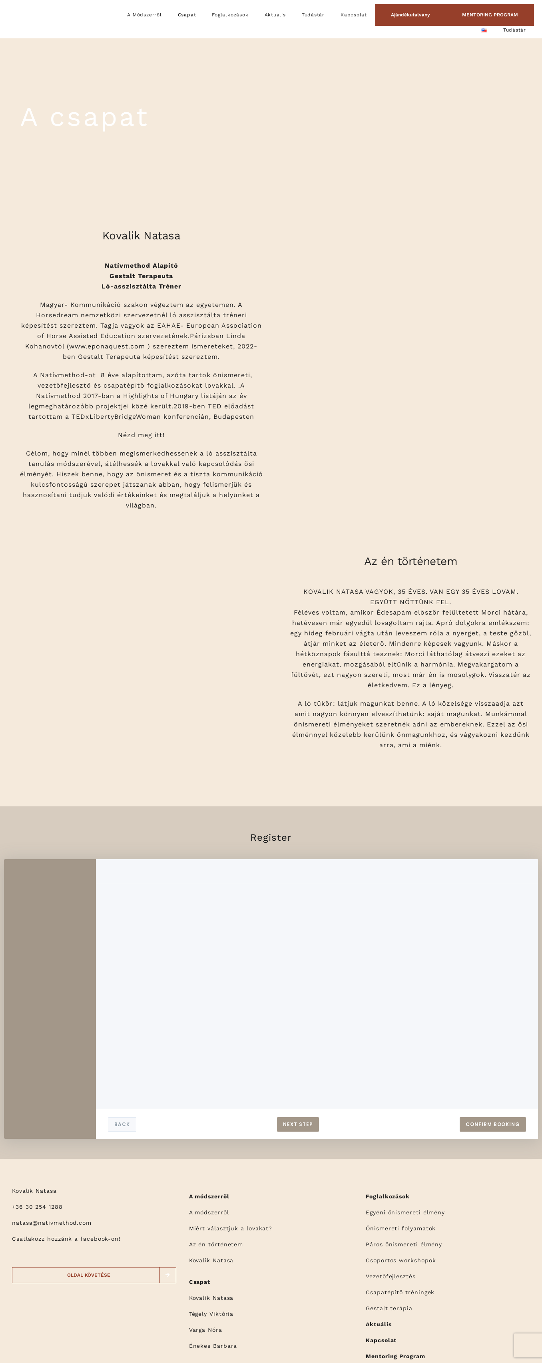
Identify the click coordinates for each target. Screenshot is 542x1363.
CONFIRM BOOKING (493, 1124)
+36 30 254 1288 (37, 1207)
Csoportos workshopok (401, 1260)
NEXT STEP (298, 1124)
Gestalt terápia (389, 1308)
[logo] (31, 10)
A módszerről (209, 1212)
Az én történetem (216, 1244)
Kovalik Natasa (211, 1260)
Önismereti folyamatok (401, 1228)
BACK (122, 1124)
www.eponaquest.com (107, 346)
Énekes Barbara (213, 1346)
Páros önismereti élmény (404, 1244)
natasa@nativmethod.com (52, 1223)
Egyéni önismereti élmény (405, 1212)
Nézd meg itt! (141, 435)
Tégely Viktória (211, 1314)
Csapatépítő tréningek (400, 1292)
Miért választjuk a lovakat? (231, 1228)
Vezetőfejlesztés (391, 1276)
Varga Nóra (205, 1330)
